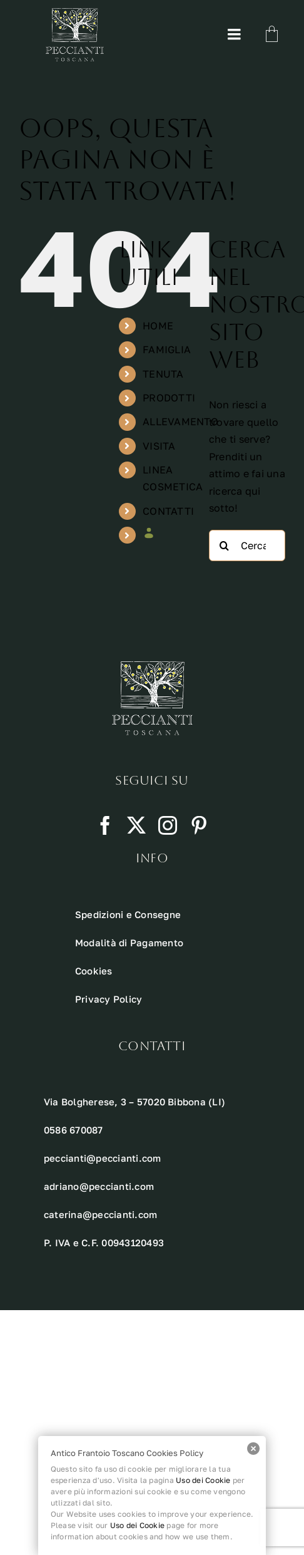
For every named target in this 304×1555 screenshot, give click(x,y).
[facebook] (105, 825)
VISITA (159, 446)
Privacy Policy (108, 999)
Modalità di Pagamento (129, 942)
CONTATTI (168, 511)
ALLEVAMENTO (180, 421)
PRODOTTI (169, 397)
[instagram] (167, 825)
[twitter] (136, 825)
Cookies (94, 970)
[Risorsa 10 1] (75, 13)
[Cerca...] (247, 545)
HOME (158, 325)
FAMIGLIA (167, 349)
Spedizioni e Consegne (128, 914)
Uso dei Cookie (203, 1480)
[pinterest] (199, 825)
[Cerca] (224, 545)
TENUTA (163, 374)
